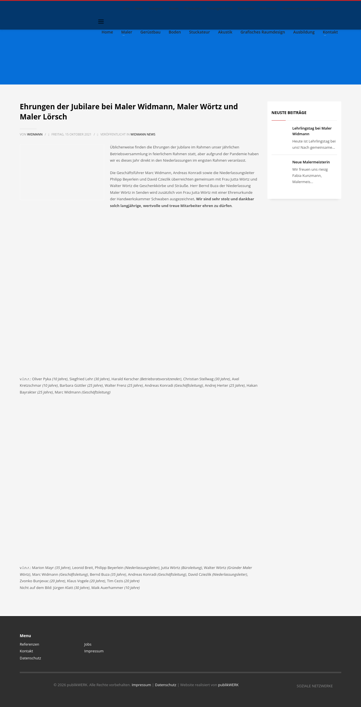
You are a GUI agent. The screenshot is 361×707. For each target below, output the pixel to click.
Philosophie (192, 8)
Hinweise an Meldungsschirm (303, 8)
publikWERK (228, 684)
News (139, 8)
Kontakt (26, 650)
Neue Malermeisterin (311, 161)
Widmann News (143, 134)
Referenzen (268, 8)
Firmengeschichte (219, 8)
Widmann (35, 134)
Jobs (127, 8)
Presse (174, 8)
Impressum (94, 650)
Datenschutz (30, 658)
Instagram (156, 8)
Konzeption (246, 8)
